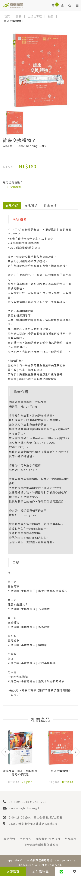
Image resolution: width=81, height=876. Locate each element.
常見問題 (70, 839)
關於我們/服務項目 (48, 839)
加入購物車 (40, 871)
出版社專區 (35, 16)
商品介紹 (12, 205)
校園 (51, 16)
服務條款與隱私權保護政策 (41, 844)
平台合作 (25, 839)
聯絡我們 (9, 839)
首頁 (7, 16)
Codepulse (26, 865)
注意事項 (50, 205)
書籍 (19, 16)
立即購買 (13, 871)
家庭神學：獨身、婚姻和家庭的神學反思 (20, 772)
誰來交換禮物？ (61, 771)
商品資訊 (31, 205)
